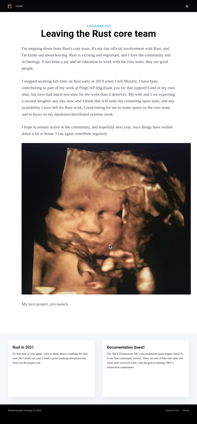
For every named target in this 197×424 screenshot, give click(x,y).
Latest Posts (172, 410)
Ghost (186, 410)
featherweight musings (20, 410)
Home (19, 6)
